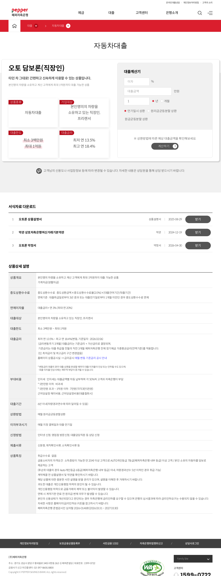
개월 (165, 101)
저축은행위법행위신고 (151, 543)
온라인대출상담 (173, 2)
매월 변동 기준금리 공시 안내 (91, 358)
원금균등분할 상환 (134, 119)
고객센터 (142, 13)
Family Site (182, 558)
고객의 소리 (207, 2)
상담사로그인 (192, 543)
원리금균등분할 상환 (162, 111)
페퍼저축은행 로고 (19, 12)
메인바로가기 (14, 26)
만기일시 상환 (134, 111)
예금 (81, 13)
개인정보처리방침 (191, 2)
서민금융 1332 (110, 543)
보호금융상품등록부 (69, 543)
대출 (111, 13)
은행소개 (172, 13)
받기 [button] (198, 219)
